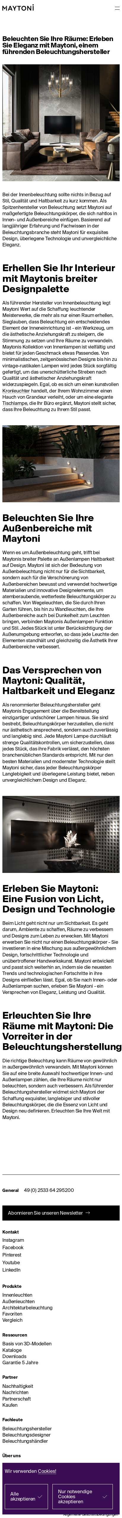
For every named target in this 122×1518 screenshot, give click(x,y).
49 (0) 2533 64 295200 (49, 1190)
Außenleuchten (18, 1301)
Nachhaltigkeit (17, 1386)
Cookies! (47, 1471)
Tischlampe (14, 403)
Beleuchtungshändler (25, 1441)
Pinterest (11, 1254)
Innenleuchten (17, 1295)
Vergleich (12, 1320)
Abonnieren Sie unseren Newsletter (45, 1213)
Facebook (12, 1247)
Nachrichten (15, 1392)
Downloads (14, 1356)
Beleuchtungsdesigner (26, 1434)
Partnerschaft (16, 1398)
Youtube (11, 1262)
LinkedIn (11, 1269)
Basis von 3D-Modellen (27, 1343)
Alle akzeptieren (22, 1496)
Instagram (13, 1240)
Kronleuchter (16, 390)
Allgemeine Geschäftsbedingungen (90, 1514)
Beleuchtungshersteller (27, 1428)
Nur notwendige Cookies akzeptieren (75, 1496)
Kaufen (9, 1405)
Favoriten (12, 1313)
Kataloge (12, 1350)
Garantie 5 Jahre (20, 1362)
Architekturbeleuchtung (27, 1307)
